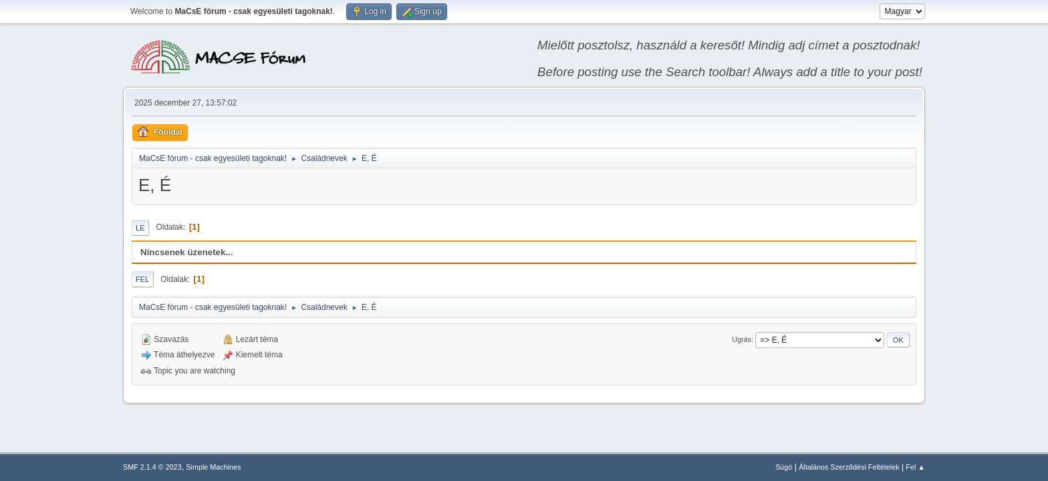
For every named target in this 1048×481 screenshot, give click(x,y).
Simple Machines (213, 467)
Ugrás (741, 339)
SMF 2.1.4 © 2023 (152, 467)
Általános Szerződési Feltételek (849, 467)
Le (140, 228)
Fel (143, 279)
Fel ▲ (915, 467)
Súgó (783, 467)
